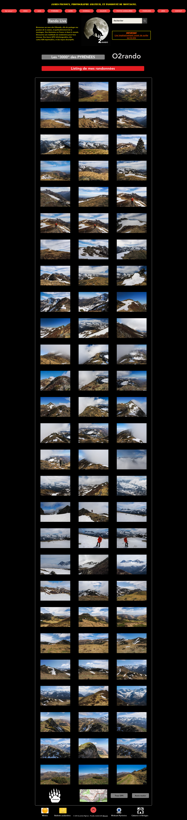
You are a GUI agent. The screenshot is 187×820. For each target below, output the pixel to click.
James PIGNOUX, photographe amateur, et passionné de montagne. (94, 4)
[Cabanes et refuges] (140, 811)
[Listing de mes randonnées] (93, 68)
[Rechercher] (125, 20)
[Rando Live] (57, 20)
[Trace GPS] (119, 795)
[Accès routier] (140, 795)
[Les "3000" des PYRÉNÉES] (73, 57)
